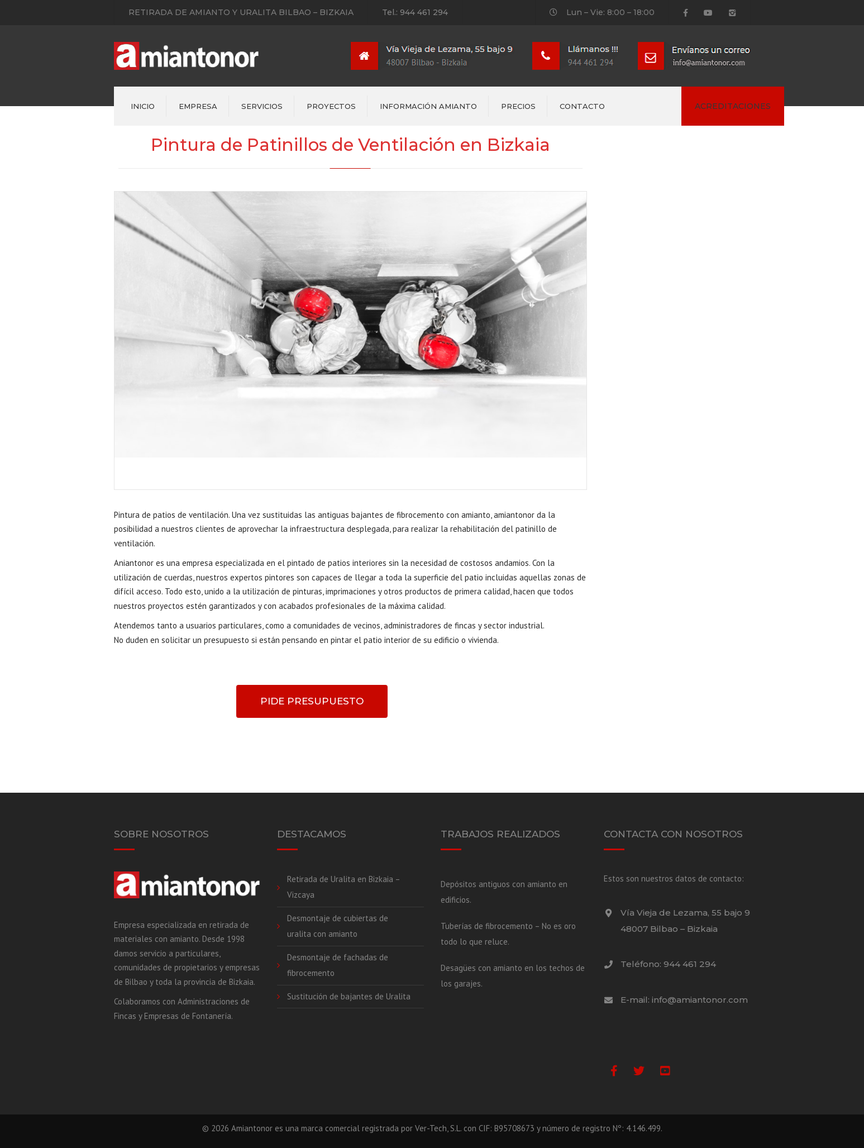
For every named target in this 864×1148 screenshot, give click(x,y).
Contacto (582, 106)
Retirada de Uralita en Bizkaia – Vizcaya (343, 887)
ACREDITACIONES (733, 106)
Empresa (198, 106)
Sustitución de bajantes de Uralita (348, 996)
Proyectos (331, 106)
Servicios (262, 106)
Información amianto (428, 106)
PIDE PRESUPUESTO (312, 701)
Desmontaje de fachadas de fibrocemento (337, 965)
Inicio (143, 106)
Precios (518, 106)
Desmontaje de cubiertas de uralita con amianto (337, 926)
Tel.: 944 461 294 (415, 12)
